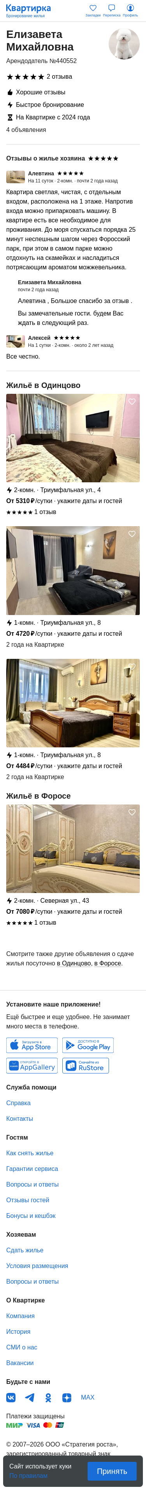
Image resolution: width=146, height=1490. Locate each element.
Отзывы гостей (27, 1200)
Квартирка (32, 11)
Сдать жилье (25, 1250)
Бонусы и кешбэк (30, 1215)
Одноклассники (48, 1397)
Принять (112, 1471)
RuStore (85, 1065)
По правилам (28, 1473)
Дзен (67, 1397)
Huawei (32, 1065)
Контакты (19, 1118)
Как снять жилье (29, 1153)
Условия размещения (37, 1266)
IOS (32, 1045)
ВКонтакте (11, 1397)
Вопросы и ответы (32, 1184)
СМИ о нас (21, 1347)
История (18, 1331)
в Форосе (107, 963)
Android (88, 1045)
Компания (20, 1316)
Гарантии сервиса (32, 1168)
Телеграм (29, 1397)
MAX (88, 1397)
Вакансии (20, 1363)
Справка (18, 1103)
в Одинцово (74, 963)
